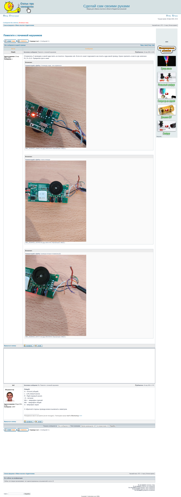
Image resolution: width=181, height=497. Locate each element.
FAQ (168, 16)
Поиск (175, 16)
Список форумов (9, 25)
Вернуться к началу (10, 345)
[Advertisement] (79, 31)
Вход (5, 16)
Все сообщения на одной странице (15, 45)
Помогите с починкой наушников (23, 35)
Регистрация (14, 16)
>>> (53, 416)
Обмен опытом (19, 25)
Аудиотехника (30, 25)
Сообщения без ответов (10, 22)
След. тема (151, 45)
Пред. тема (143, 45)
